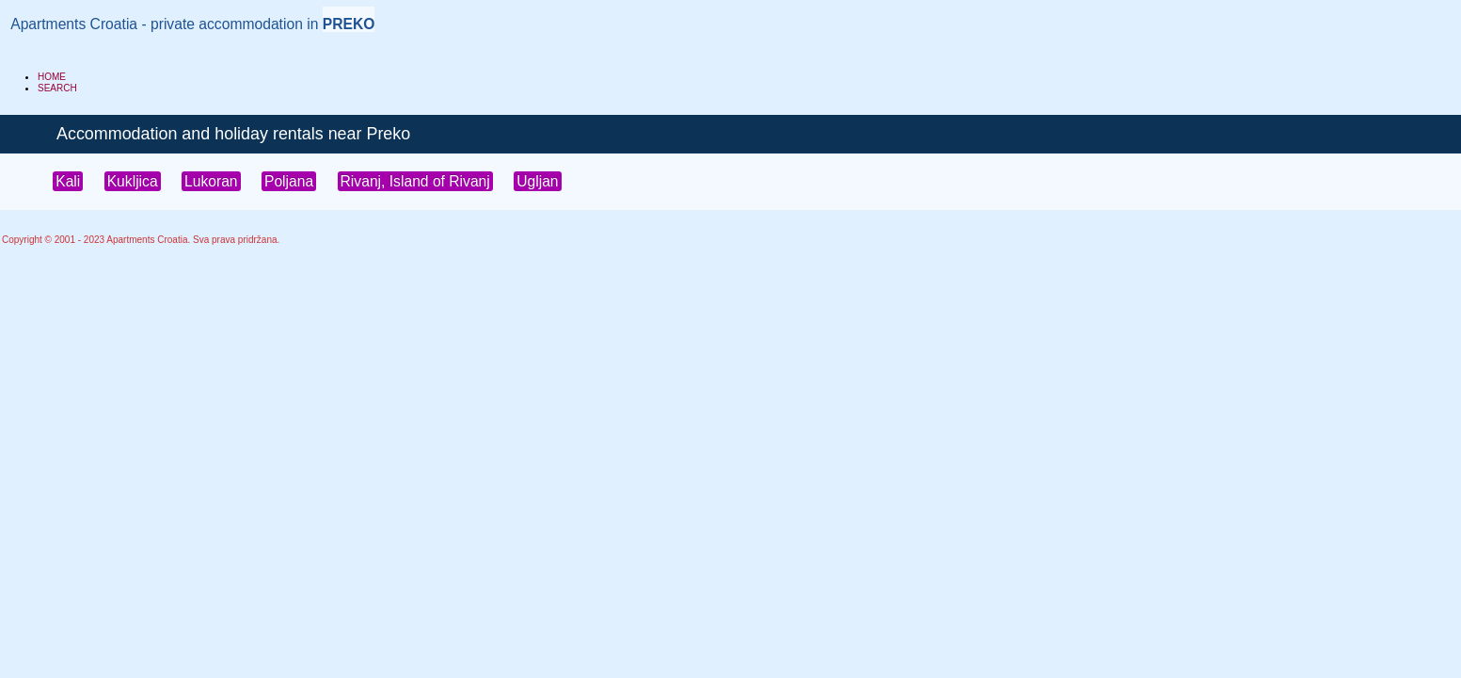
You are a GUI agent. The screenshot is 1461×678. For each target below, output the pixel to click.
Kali (68, 181)
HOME (52, 77)
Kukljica (132, 181)
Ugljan (537, 181)
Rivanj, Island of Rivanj (415, 181)
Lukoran (211, 181)
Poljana (288, 181)
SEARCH (57, 88)
